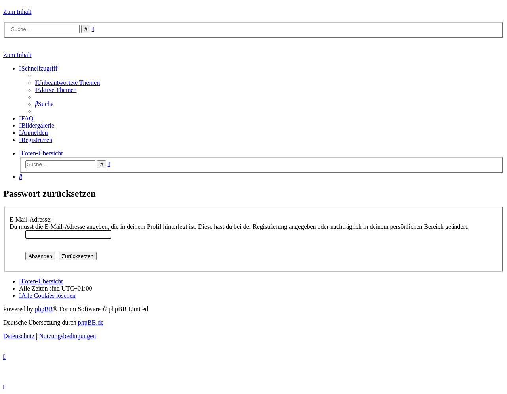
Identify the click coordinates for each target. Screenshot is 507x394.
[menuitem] (67, 82)
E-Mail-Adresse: (31, 219)
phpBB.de (90, 322)
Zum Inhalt (17, 11)
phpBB (44, 309)
